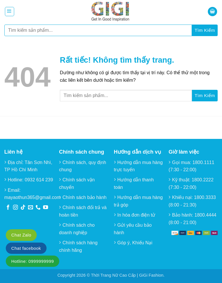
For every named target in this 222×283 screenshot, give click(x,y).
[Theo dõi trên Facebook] (7, 208)
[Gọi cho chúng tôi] (38, 208)
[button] (9, 11)
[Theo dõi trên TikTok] (23, 208)
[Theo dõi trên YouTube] (45, 208)
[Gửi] (205, 30)
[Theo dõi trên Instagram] (15, 208)
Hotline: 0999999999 (32, 261)
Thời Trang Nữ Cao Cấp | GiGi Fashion (127, 275)
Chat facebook (26, 248)
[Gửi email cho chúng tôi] (30, 208)
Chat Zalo (21, 234)
